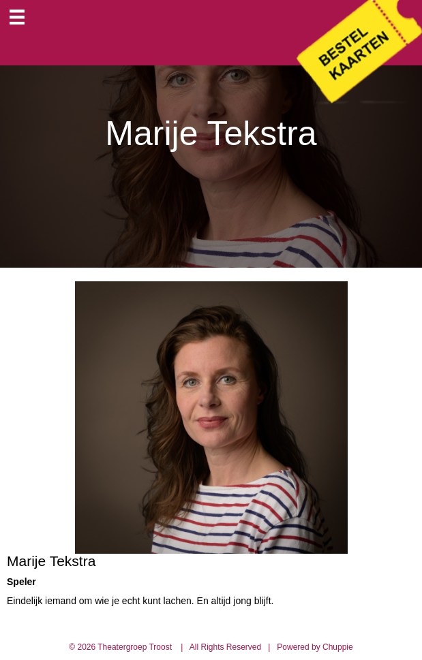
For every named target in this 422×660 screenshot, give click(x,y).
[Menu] (17, 17)
